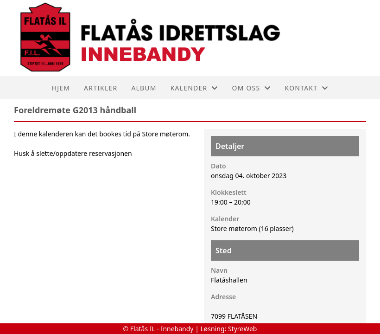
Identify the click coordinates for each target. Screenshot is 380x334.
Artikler (100, 88)
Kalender (194, 88)
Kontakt (307, 88)
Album (143, 88)
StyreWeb (242, 328)
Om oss (251, 88)
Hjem (61, 88)
